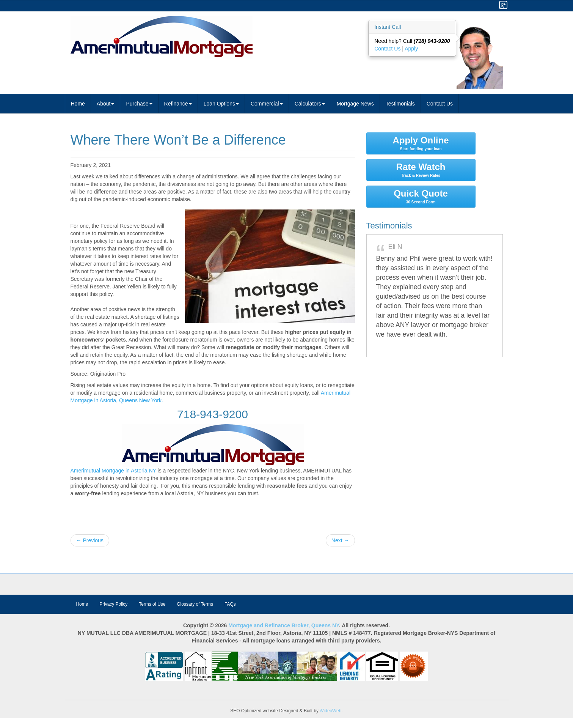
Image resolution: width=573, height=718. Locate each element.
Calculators (310, 104)
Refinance (178, 104)
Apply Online (421, 143)
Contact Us (388, 49)
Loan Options (221, 104)
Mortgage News (355, 104)
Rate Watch (421, 170)
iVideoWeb (330, 710)
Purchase (139, 104)
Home (78, 104)
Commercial (267, 104)
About (106, 104)
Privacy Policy (113, 604)
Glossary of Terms (195, 604)
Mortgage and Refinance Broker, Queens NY (283, 625)
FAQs (230, 604)
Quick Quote (421, 196)
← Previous (90, 540)
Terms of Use (152, 604)
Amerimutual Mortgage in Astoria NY (113, 471)
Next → (340, 540)
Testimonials (400, 104)
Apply (411, 49)
